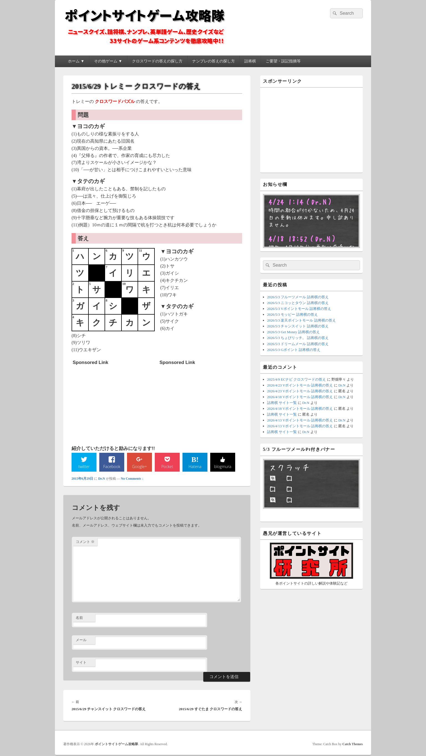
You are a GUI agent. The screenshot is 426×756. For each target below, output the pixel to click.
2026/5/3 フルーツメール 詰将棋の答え (298, 297)
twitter (84, 467)
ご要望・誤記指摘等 (283, 61)
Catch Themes (353, 745)
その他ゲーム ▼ (108, 61)
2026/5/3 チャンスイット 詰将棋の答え (298, 326)
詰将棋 (250, 61)
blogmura (222, 467)
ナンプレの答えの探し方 (213, 61)
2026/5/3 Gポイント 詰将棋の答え (293, 350)
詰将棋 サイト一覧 (282, 403)
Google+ (139, 467)
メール (81, 641)
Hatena (195, 467)
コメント (85, 542)
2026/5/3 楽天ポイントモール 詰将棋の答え (301, 320)
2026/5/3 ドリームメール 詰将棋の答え (298, 344)
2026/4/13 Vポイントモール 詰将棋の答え (300, 420)
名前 (79, 618)
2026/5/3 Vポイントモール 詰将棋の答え (299, 309)
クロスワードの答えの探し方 (157, 61)
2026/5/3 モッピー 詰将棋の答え (292, 314)
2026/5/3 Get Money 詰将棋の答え (293, 332)
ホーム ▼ (76, 61)
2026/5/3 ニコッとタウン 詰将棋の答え (298, 303)
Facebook (111, 467)
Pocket (167, 467)
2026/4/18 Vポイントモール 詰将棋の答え (300, 397)
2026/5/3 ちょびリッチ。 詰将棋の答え (298, 338)
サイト (81, 663)
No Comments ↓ (132, 479)
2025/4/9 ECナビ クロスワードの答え (296, 379)
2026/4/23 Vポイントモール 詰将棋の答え (300, 385)
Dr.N (101, 479)
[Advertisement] (114, 402)
